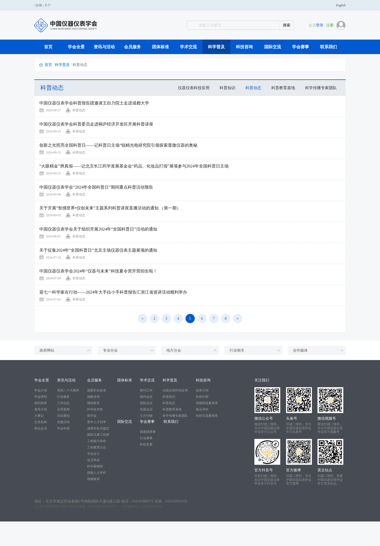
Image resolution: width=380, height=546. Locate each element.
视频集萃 (93, 504)
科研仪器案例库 (207, 440)
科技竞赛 (146, 469)
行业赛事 (146, 463)
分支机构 (40, 447)
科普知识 (222, 87)
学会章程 (40, 421)
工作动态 (63, 428)
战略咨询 (93, 421)
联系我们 (328, 47)
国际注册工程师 (98, 459)
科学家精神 (95, 491)
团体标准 (160, 47)
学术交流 (188, 47)
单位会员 (40, 453)
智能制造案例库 (207, 428)
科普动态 (249, 87)
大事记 (39, 440)
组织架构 (40, 428)
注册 (330, 25)
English (341, 5)
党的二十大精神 (68, 415)
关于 (47, 5)
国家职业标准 (96, 415)
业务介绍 (202, 415)
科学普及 (216, 47)
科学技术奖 (95, 434)
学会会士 (93, 478)
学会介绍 (40, 415)
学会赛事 (300, 47)
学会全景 (76, 47)
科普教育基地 (280, 87)
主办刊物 (146, 440)
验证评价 (202, 434)
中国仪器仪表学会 (72, 531)
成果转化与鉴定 (98, 453)
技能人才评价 (96, 497)
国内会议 (146, 421)
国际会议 (146, 428)
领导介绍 (40, 434)
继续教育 (93, 428)
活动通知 (63, 440)
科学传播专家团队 (320, 87)
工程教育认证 (96, 472)
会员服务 (132, 47)
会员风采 (93, 485)
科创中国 (202, 421)
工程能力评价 (96, 466)
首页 (48, 47)
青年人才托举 (96, 447)
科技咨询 (244, 47)
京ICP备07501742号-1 (103, 531)
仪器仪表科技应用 (187, 87)
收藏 (39, 5)
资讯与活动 (104, 47)
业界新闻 (63, 434)
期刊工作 (146, 415)
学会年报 (63, 453)
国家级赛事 (148, 456)
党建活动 (63, 447)
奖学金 (92, 440)
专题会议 (146, 434)
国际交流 (272, 47)
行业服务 (63, 421)
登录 (319, 25)
